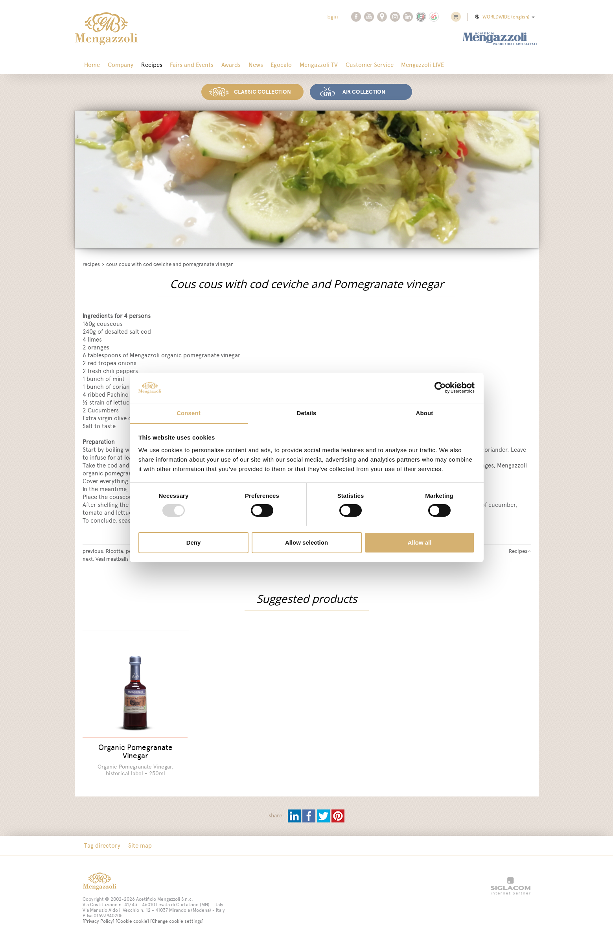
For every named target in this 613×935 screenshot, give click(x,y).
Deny (193, 542)
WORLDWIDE (504, 17)
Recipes (148, 64)
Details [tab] (307, 412)
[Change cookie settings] (177, 916)
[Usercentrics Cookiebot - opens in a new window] (440, 388)
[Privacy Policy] (98, 916)
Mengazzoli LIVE (409, 64)
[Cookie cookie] (132, 916)
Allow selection (306, 542)
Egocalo (272, 64)
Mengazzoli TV (308, 64)
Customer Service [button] (357, 64)
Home (91, 64)
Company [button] (118, 64)
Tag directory (102, 840)
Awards (224, 64)
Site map (138, 840)
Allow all (420, 542)
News (248, 64)
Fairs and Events (187, 64)
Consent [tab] (189, 412)
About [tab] (424, 412)
